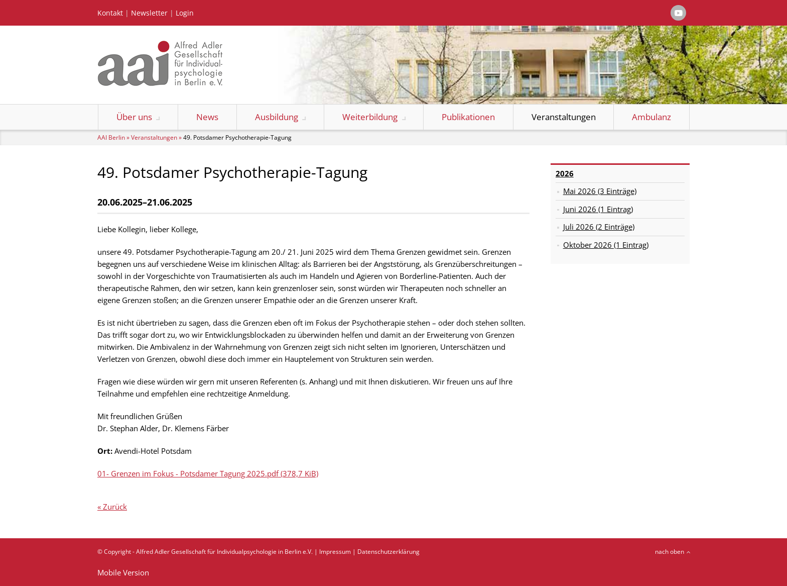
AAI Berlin (111, 137)
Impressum (335, 551)
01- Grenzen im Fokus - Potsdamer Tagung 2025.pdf (207, 473)
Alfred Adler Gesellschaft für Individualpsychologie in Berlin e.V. (224, 551)
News (207, 117)
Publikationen (468, 117)
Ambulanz (651, 117)
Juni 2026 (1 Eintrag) (598, 209)
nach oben (669, 551)
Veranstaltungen (564, 117)
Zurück (115, 507)
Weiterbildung (370, 117)
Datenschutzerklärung (388, 551)
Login (185, 13)
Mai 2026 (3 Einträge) (599, 191)
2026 (565, 173)
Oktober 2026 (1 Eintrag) (605, 245)
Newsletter (149, 13)
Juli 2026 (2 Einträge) (598, 227)
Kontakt (110, 13)
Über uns (134, 117)
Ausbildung (276, 117)
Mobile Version (123, 572)
